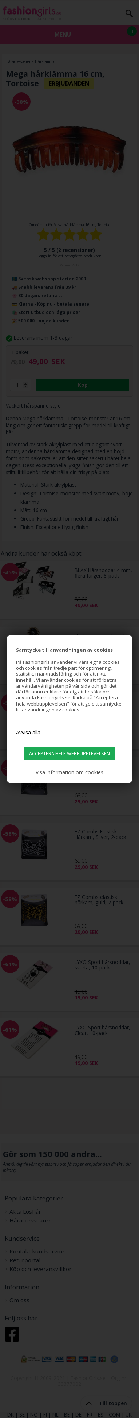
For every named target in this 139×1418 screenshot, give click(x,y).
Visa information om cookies (69, 772)
